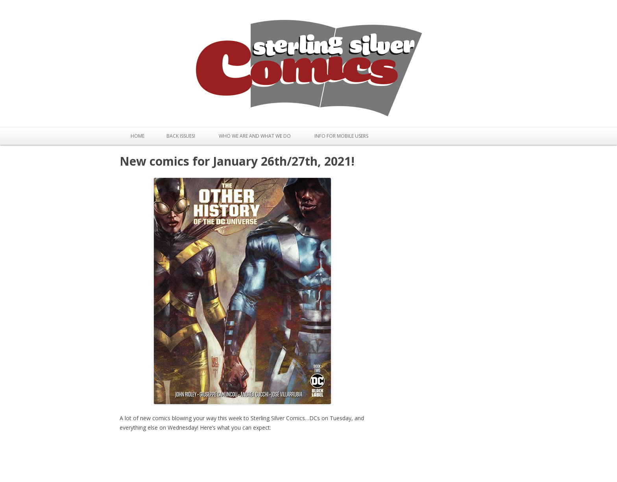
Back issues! (180, 136)
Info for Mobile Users (341, 136)
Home (137, 136)
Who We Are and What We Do (255, 136)
